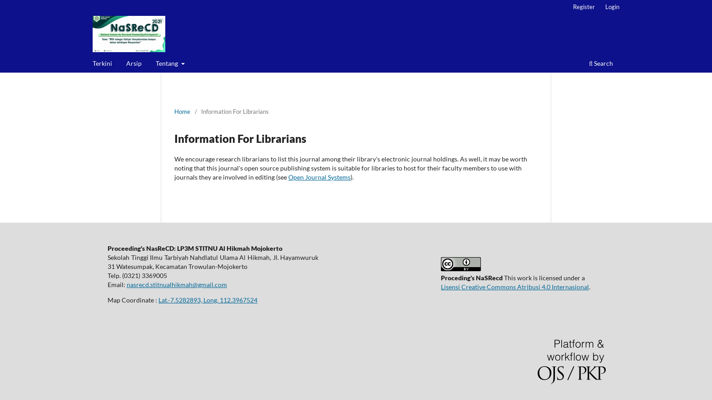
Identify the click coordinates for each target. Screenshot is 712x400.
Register (584, 6)
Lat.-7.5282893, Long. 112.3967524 (207, 300)
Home (182, 111)
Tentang (167, 63)
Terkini (102, 63)
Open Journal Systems (319, 177)
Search (601, 63)
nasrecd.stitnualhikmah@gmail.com (177, 284)
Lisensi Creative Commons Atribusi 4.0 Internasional (515, 287)
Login (612, 6)
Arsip (134, 63)
